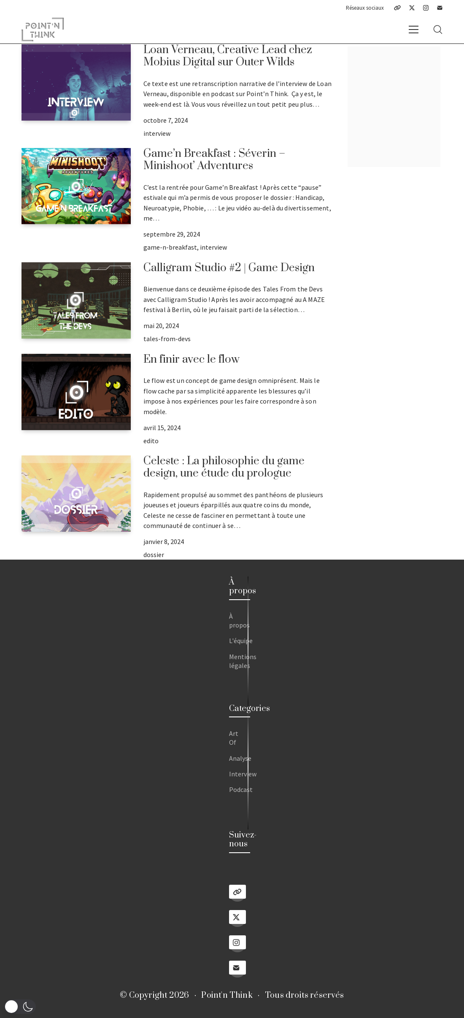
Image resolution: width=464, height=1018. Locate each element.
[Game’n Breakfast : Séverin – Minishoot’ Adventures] (76, 186)
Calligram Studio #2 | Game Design (229, 268)
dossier (153, 554)
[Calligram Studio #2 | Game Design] (76, 300)
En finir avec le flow (191, 359)
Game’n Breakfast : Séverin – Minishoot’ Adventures (214, 160)
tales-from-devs (167, 338)
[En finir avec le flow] (76, 392)
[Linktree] (397, 8)
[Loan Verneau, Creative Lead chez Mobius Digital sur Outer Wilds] (76, 82)
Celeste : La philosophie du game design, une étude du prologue (224, 467)
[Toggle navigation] (414, 29)
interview (156, 133)
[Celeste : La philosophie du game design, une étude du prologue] (76, 493)
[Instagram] (426, 8)
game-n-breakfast (170, 247)
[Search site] (437, 29)
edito (151, 440)
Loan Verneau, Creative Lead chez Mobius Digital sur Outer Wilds (227, 56)
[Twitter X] (412, 8)
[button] (20, 1006)
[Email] (439, 8)
